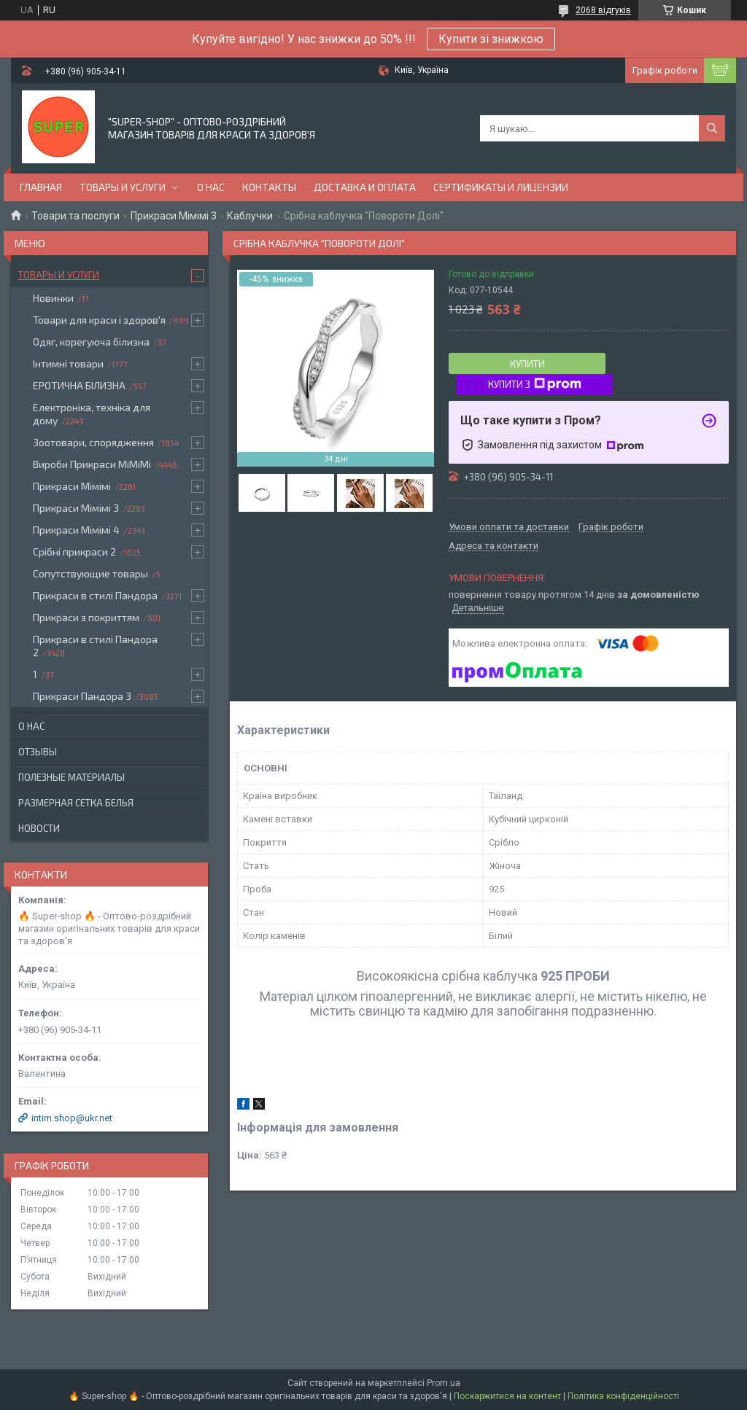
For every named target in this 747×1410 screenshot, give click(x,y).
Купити (527, 364)
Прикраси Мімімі (72, 486)
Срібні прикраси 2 (74, 551)
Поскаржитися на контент (507, 1396)
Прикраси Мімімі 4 (76, 529)
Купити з (534, 384)
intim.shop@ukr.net (71, 1118)
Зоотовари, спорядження (93, 442)
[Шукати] (712, 128)
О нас (211, 187)
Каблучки (250, 216)
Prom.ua (443, 1383)
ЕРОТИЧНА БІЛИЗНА (79, 385)
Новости (39, 828)
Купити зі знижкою (490, 39)
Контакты (269, 187)
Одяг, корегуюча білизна (91, 341)
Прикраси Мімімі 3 (174, 216)
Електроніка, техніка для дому (91, 413)
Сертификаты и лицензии (500, 187)
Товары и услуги (123, 187)
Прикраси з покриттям (86, 617)
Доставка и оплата (365, 187)
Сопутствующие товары (90, 573)
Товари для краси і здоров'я (99, 319)
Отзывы (37, 751)
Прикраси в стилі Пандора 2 (95, 645)
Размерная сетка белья (75, 803)
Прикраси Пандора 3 (82, 696)
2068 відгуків (603, 10)
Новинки (53, 298)
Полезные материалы (71, 777)
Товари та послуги (75, 216)
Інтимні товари (68, 363)
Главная (41, 187)
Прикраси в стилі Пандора (95, 595)
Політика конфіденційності (623, 1396)
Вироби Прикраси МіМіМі (92, 464)
